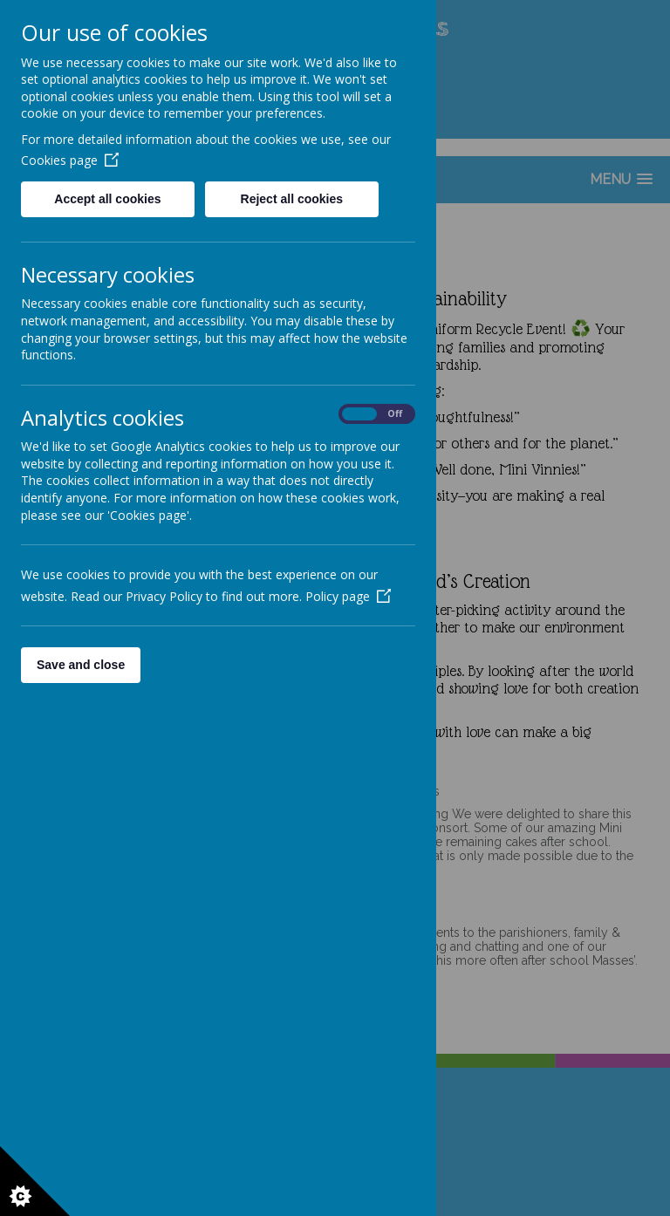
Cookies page (70, 160)
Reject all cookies (292, 199)
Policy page (348, 596)
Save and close (81, 665)
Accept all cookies (107, 199)
